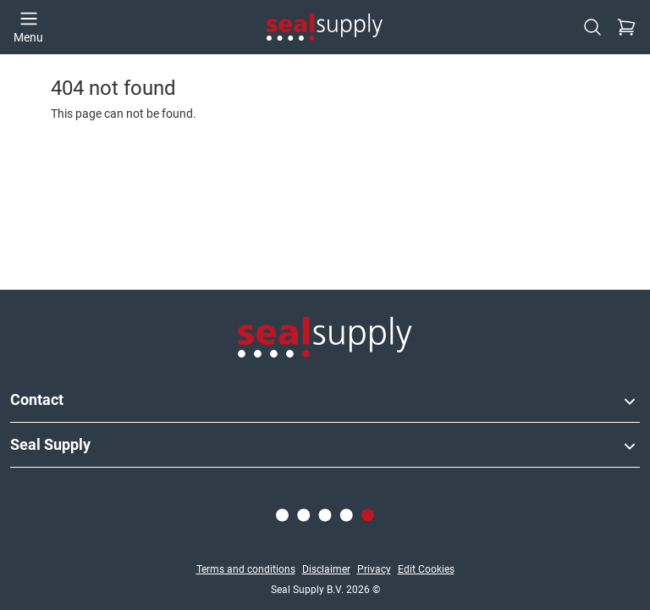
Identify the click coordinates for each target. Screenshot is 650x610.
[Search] (592, 27)
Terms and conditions (245, 569)
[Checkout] (626, 27)
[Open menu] (28, 27)
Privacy (374, 569)
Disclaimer (326, 569)
